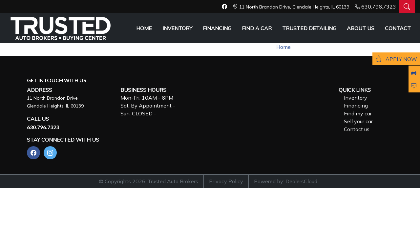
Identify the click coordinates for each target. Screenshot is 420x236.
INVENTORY (177, 28)
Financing (356, 105)
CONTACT (398, 28)
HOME (144, 28)
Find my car (358, 113)
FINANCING (217, 28)
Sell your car (358, 121)
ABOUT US (360, 28)
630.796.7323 (378, 6)
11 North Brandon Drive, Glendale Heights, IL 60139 (294, 7)
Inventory (355, 97)
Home (283, 47)
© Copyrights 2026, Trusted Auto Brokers (148, 181)
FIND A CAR (257, 28)
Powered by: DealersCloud (285, 181)
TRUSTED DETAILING (309, 28)
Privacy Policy (226, 181)
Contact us (356, 129)
